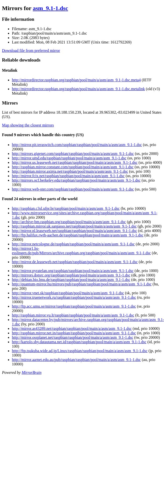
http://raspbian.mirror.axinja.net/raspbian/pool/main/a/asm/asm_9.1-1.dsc (70, 171)
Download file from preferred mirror (31, 50)
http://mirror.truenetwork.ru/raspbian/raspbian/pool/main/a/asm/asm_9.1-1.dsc (74, 297)
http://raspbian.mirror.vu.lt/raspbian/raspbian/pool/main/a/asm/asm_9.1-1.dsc (73, 315)
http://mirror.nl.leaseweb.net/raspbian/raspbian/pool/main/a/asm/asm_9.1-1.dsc (74, 231)
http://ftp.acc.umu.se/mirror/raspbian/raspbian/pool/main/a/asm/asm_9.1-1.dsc (74, 306)
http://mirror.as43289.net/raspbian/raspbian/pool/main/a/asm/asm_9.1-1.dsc (72, 328)
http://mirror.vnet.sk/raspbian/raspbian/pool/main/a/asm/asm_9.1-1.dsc (68, 293)
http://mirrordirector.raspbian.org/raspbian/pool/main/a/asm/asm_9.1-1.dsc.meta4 (76, 80)
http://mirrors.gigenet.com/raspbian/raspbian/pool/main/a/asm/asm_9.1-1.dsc (73, 153)
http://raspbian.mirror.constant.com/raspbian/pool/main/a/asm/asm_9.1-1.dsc (73, 167)
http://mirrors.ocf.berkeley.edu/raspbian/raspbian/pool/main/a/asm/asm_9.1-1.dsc (76, 180)
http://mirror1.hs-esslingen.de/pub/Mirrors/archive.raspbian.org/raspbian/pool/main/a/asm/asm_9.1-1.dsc (81, 250)
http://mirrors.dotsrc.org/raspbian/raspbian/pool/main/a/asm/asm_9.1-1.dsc (71, 275)
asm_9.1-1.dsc (50, 8)
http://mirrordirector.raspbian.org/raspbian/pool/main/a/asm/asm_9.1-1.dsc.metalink (78, 89)
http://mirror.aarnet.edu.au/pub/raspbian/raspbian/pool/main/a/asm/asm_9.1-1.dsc (76, 360)
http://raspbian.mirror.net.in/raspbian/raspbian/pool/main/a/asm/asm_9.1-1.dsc (74, 333)
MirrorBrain (31, 372)
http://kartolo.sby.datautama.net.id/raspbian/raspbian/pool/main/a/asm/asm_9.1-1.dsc (79, 342)
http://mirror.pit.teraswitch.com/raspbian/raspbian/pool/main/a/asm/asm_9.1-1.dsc (77, 145)
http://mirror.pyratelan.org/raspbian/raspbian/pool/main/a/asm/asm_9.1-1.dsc (73, 271)
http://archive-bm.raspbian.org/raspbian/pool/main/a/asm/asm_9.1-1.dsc (69, 222)
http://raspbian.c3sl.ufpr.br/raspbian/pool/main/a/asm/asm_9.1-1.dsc (66, 208)
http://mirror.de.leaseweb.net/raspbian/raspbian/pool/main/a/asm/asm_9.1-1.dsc (75, 262)
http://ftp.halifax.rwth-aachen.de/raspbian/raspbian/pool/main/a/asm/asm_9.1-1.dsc (77, 235)
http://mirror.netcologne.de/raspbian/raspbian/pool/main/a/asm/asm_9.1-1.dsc (73, 244)
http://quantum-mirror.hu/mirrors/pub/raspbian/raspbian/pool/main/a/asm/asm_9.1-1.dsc (82, 284)
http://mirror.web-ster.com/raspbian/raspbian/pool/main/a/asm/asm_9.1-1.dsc (73, 189)
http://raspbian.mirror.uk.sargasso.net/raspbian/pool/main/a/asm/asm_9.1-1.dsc (74, 226)
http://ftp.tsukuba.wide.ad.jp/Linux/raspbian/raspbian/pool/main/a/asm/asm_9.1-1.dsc (79, 351)
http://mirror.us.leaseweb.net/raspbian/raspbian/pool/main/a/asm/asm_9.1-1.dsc (75, 162)
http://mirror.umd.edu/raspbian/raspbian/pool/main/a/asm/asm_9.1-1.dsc (69, 158)
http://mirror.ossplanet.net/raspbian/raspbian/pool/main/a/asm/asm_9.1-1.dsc (72, 337)
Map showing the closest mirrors (28, 125)
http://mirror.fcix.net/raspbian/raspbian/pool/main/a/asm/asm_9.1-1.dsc (68, 176)
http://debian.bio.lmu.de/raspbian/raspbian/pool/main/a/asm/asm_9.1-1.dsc (71, 279)
